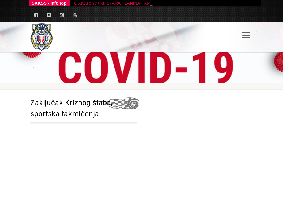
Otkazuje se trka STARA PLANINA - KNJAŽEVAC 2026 (127, 3)
